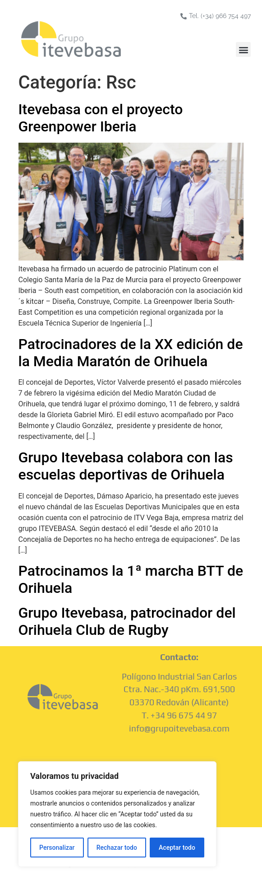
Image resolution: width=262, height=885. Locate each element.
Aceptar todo (177, 847)
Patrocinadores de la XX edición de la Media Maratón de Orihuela (130, 352)
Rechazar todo (117, 847)
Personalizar (56, 847)
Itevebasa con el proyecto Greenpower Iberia (100, 118)
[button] (243, 49)
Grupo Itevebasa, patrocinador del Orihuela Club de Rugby (127, 621)
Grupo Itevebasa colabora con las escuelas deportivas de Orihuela (125, 466)
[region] (117, 814)
